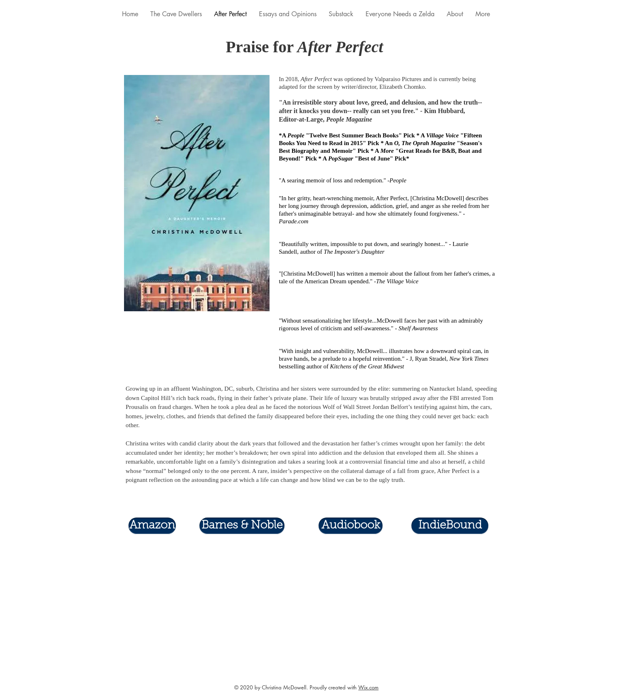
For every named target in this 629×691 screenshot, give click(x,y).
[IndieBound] (449, 526)
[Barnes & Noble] (242, 526)
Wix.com (368, 687)
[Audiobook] (351, 526)
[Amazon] (152, 526)
